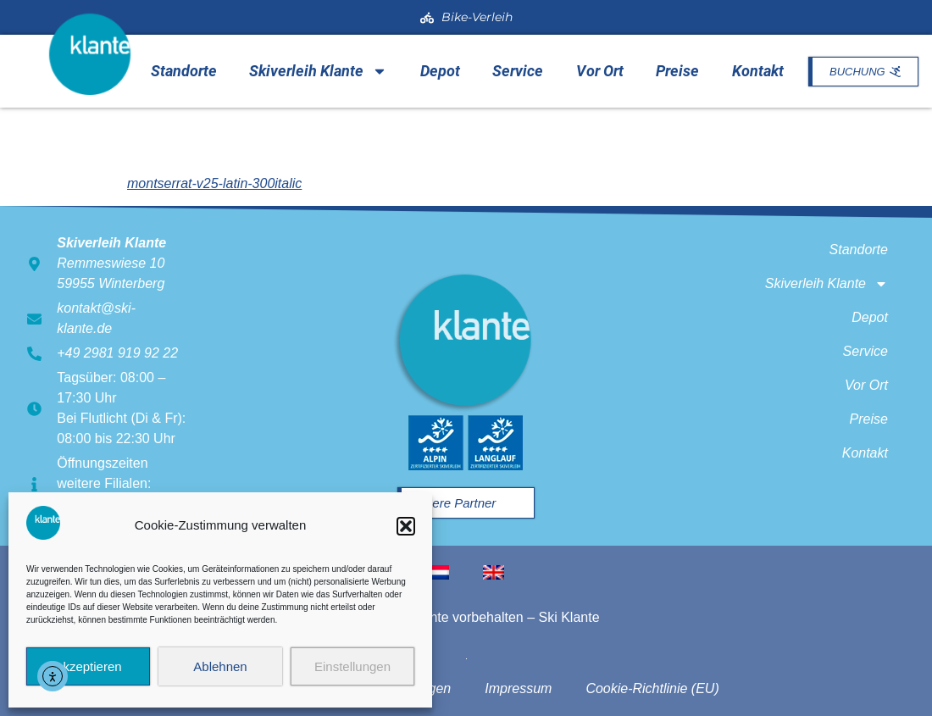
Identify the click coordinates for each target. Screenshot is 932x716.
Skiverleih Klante (318, 71)
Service (517, 71)
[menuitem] (438, 572)
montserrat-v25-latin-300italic (214, 183)
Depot (440, 71)
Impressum (518, 688)
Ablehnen (220, 666)
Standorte (184, 71)
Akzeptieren (87, 666)
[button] (405, 526)
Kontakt (758, 71)
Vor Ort (600, 71)
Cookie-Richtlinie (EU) (651, 688)
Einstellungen (352, 666)
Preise (677, 71)
